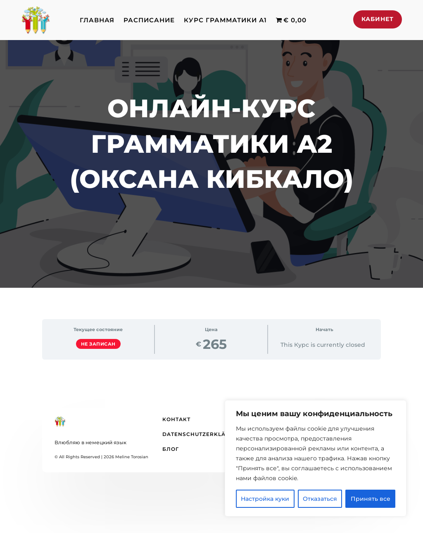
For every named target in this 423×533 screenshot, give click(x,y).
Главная (97, 20)
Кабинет (377, 19)
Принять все (370, 498)
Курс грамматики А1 (225, 20)
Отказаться (320, 498)
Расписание (149, 20)
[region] (315, 458)
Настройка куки (265, 498)
